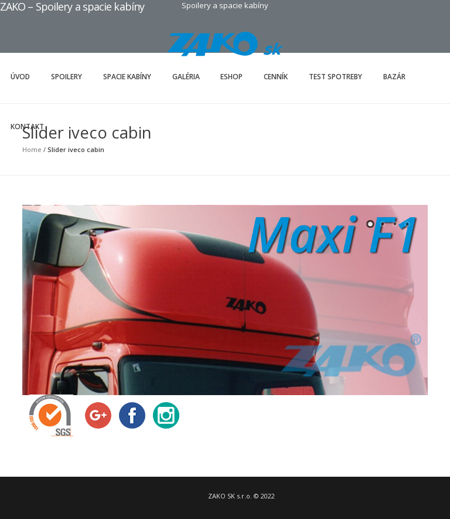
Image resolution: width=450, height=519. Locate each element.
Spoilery (66, 77)
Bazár (394, 77)
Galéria (186, 77)
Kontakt (27, 127)
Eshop (231, 77)
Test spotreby (335, 77)
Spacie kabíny (127, 77)
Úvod (20, 77)
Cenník (276, 77)
